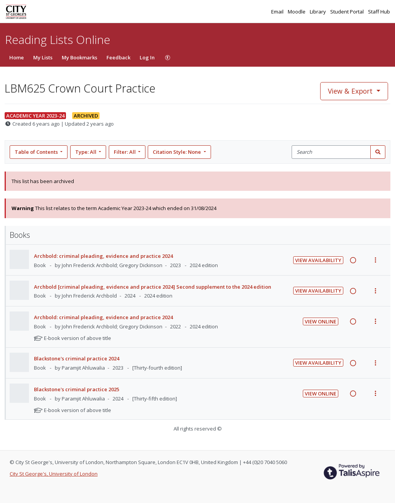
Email (278, 11)
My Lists (42, 57)
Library (318, 11)
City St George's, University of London (54, 473)
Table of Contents (37, 151)
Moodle (297, 11)
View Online (320, 321)
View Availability (318, 260)
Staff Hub (379, 11)
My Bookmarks (79, 57)
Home (16, 57)
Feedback (118, 57)
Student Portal (347, 11)
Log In (147, 57)
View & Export (351, 91)
